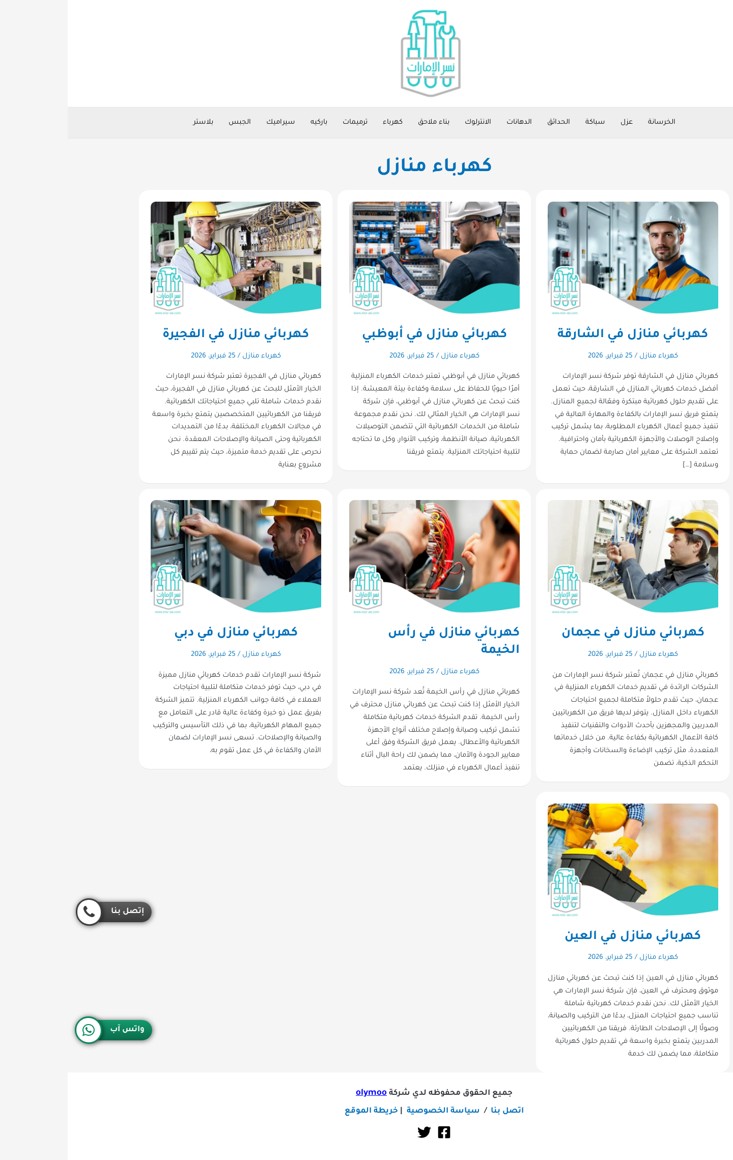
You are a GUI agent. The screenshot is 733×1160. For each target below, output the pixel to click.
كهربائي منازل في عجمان (565, 633)
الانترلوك (410, 122)
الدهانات (451, 122)
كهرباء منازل (591, 356)
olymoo (303, 1093)
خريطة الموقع (303, 1111)
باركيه (251, 122)
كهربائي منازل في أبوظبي (366, 335)
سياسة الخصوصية (375, 1111)
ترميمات (287, 122)
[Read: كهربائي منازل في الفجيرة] (168, 259)
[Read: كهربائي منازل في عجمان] (565, 557)
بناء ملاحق (366, 122)
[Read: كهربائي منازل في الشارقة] (565, 259)
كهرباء (325, 122)
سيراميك (213, 122)
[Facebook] (376, 1132)
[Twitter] (356, 1132)
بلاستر (136, 122)
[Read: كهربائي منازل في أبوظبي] (366, 259)
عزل (559, 122)
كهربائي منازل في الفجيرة (168, 335)
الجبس (172, 122)
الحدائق (491, 122)
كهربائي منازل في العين (565, 937)
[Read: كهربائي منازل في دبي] (168, 557)
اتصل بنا (439, 1111)
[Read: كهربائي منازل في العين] (565, 861)
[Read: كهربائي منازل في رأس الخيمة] (366, 557)
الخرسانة (594, 122)
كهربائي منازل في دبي (168, 633)
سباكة (528, 122)
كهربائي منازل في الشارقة (565, 335)
